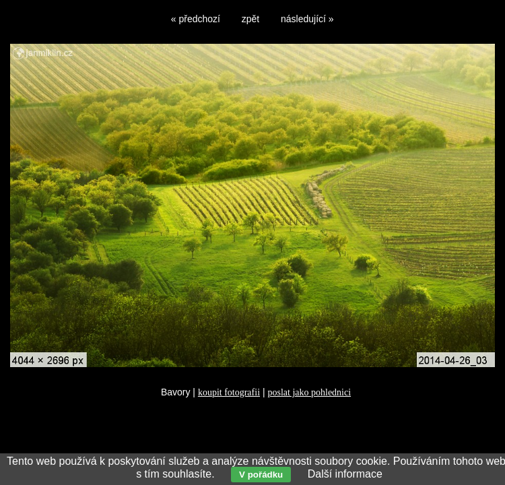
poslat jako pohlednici (309, 392)
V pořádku (261, 475)
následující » (307, 18)
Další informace (345, 474)
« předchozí (195, 18)
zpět (250, 18)
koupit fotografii (229, 392)
